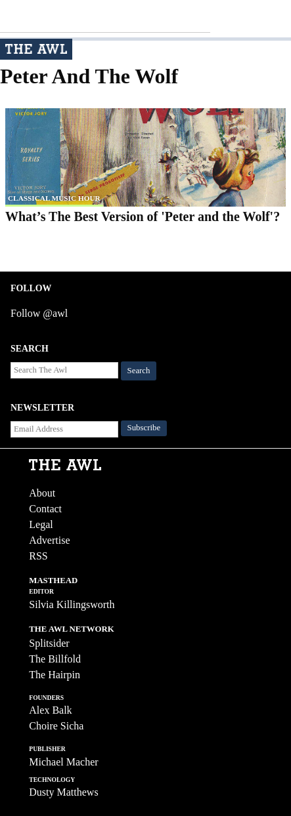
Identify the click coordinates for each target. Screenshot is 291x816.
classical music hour (54, 198)
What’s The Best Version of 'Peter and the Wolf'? (142, 216)
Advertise (49, 540)
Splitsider (49, 643)
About (42, 493)
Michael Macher (63, 761)
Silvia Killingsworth (71, 604)
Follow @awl (39, 313)
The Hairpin (54, 674)
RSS (38, 555)
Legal (41, 524)
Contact (45, 508)
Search (138, 370)
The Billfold (55, 658)
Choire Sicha (56, 725)
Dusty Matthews (63, 792)
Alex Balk (50, 710)
